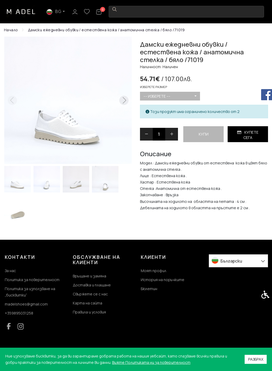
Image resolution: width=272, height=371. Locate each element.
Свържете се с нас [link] (90, 293)
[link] (21, 11)
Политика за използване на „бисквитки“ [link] (30, 292)
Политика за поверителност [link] (32, 279)
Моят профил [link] (153, 270)
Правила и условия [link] (89, 312)
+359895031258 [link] (19, 313)
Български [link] (231, 261)
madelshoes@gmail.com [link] (26, 304)
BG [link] (217, 11)
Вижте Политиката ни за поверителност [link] (151, 362)
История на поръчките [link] (162, 279)
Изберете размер (153, 87)
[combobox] (170, 96)
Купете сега (247, 135)
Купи (204, 134)
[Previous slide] (12, 100)
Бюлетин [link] (149, 288)
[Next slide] (124, 100)
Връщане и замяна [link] (89, 275)
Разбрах (255, 359)
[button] (17, 179)
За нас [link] (10, 270)
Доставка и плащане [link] (92, 284)
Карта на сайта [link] (87, 302)
